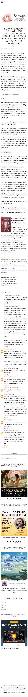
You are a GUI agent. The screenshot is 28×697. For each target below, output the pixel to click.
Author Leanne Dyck (9, 430)
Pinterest (3, 609)
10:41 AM (6, 347)
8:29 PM (6, 428)
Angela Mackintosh (9, 306)
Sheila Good (7, 394)
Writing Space (13, 283)
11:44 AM (6, 392)
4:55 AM (6, 417)
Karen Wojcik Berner (10, 368)
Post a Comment (5, 448)
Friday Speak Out (7, 277)
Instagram (3, 605)
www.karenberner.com (7, 253)
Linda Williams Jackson (10, 295)
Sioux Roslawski (8, 349)
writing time (4, 285)
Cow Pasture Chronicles (10, 415)
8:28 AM (6, 304)
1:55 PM (6, 366)
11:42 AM (6, 375)
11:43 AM (6, 385)
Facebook (3, 603)
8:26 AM (6, 445)
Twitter (3, 607)
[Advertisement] (14, 667)
